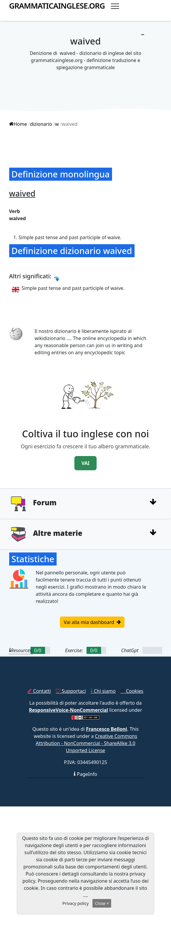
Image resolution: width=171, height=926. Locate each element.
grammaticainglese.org (57, 6)
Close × (102, 903)
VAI (85, 463)
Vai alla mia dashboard (92, 622)
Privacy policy (76, 903)
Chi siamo (103, 691)
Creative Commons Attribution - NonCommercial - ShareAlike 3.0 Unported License (86, 743)
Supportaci (71, 691)
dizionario (41, 124)
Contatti (39, 691)
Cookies (132, 691)
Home (18, 124)
